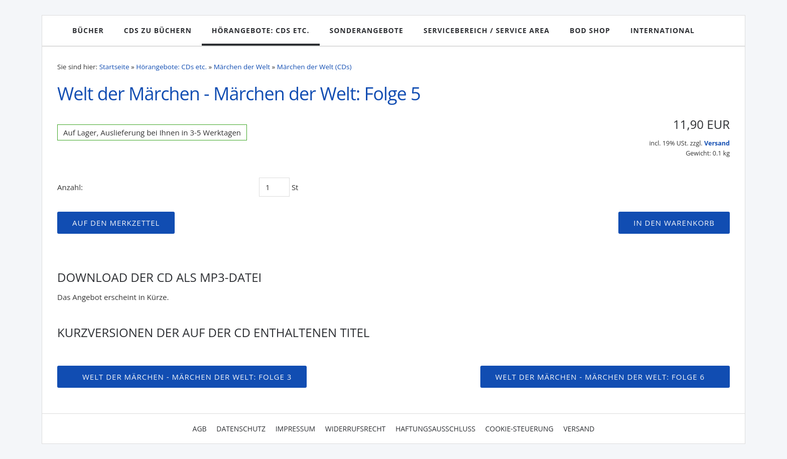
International (662, 30)
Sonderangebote (367, 30)
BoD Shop (590, 30)
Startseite (114, 66)
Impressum (296, 428)
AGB (200, 428)
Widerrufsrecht (355, 428)
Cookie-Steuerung (519, 428)
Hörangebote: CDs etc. (261, 30)
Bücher (88, 30)
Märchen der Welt (242, 66)
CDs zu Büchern (158, 30)
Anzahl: (70, 187)
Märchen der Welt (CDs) (314, 66)
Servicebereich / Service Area (487, 30)
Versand (717, 143)
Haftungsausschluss (435, 428)
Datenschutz (241, 428)
